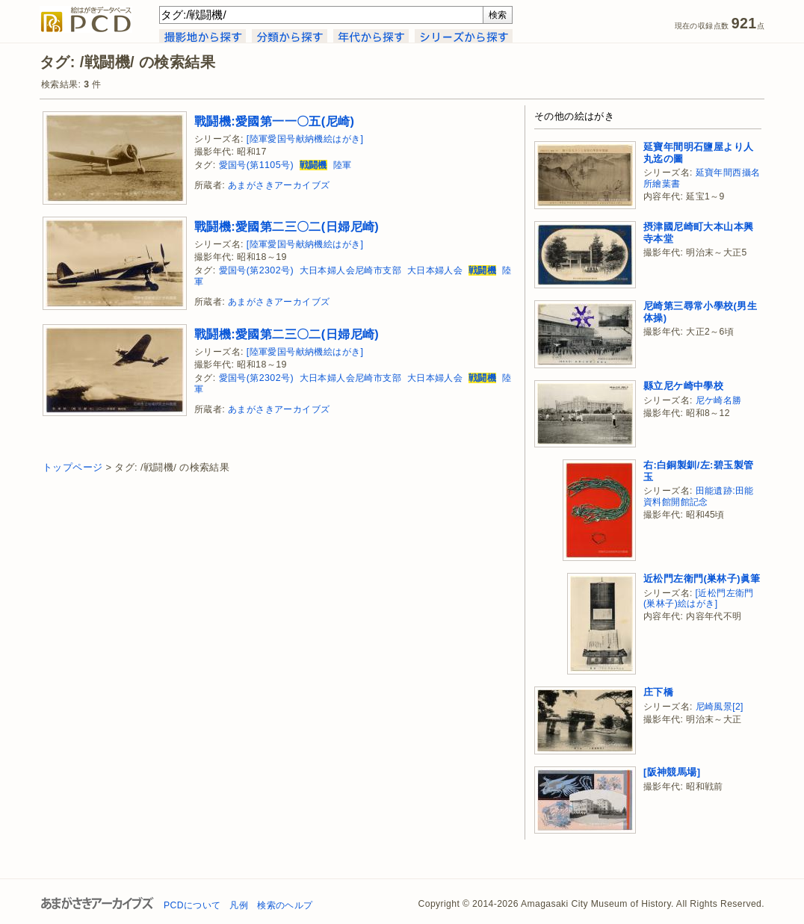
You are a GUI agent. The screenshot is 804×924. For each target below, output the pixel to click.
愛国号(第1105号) (256, 165)
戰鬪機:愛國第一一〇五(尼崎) (274, 121)
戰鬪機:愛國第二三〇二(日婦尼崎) (286, 226)
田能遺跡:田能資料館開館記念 (698, 496)
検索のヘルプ (284, 905)
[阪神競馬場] (671, 772)
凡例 (238, 905)
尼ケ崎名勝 (719, 400)
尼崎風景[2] (719, 706)
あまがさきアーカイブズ (279, 185)
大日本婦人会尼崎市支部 (350, 270)
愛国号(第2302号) (256, 270)
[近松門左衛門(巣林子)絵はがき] (698, 599)
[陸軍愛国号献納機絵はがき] (305, 139)
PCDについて (192, 905)
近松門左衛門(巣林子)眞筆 (702, 578)
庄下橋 (658, 692)
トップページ (72, 467)
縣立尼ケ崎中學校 (683, 385)
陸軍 (342, 165)
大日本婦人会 (435, 270)
